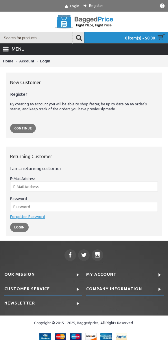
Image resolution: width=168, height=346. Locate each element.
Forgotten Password (27, 217)
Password (18, 199)
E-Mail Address (23, 178)
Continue (23, 128)
